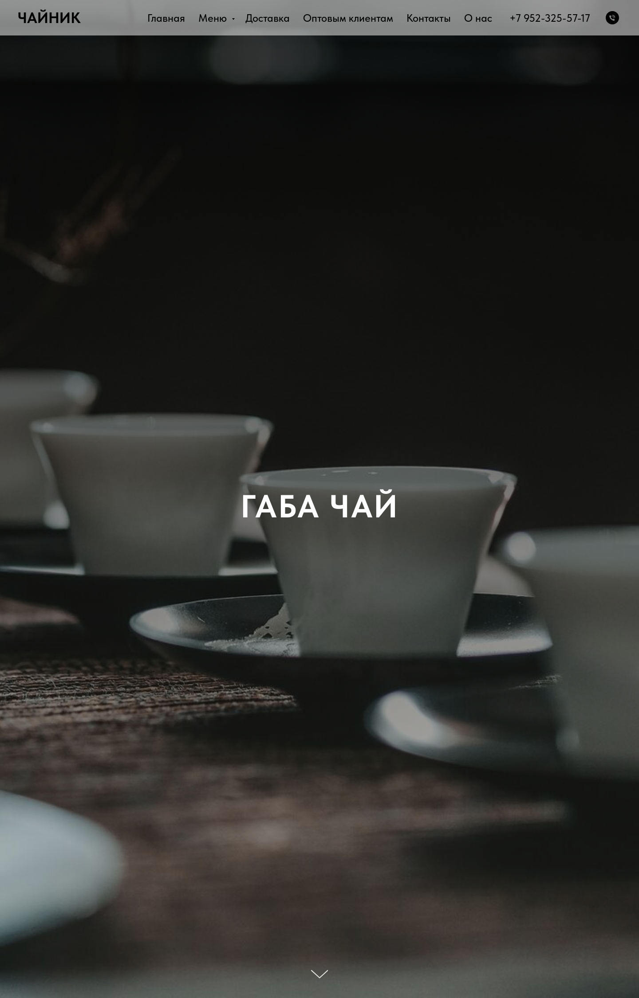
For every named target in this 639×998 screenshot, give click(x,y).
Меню (213, 18)
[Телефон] (612, 17)
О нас (478, 18)
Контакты (428, 18)
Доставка (267, 18)
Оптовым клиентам (348, 18)
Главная (166, 18)
